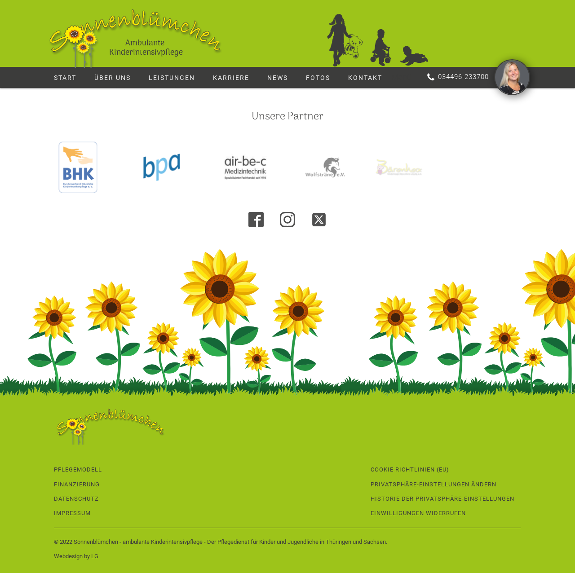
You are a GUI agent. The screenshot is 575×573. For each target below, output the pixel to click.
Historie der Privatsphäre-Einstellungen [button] (442, 498)
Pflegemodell (78, 469)
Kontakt (365, 77)
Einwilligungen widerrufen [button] (418, 513)
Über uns (112, 77)
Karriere (231, 77)
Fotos (318, 77)
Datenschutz (76, 498)
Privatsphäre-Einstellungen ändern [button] (433, 484)
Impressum (72, 513)
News (277, 77)
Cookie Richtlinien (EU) (410, 469)
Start (65, 77)
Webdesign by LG (76, 556)
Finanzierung (77, 484)
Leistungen (172, 77)
